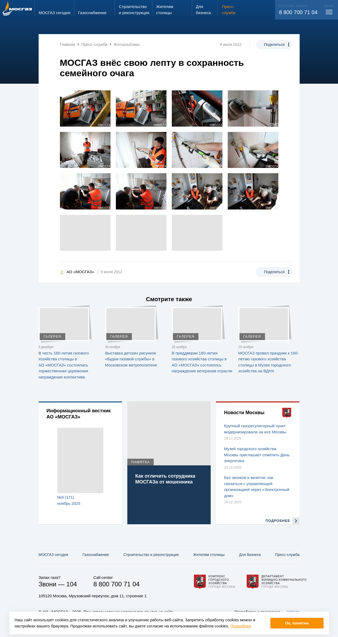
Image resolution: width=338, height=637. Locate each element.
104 (71, 584)
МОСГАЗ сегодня (53, 555)
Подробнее (240, 626)
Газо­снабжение (96, 555)
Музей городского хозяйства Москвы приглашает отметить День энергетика (257, 454)
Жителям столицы (209, 555)
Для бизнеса (250, 555)
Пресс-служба (287, 555)
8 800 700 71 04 (298, 12)
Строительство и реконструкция (151, 555)
